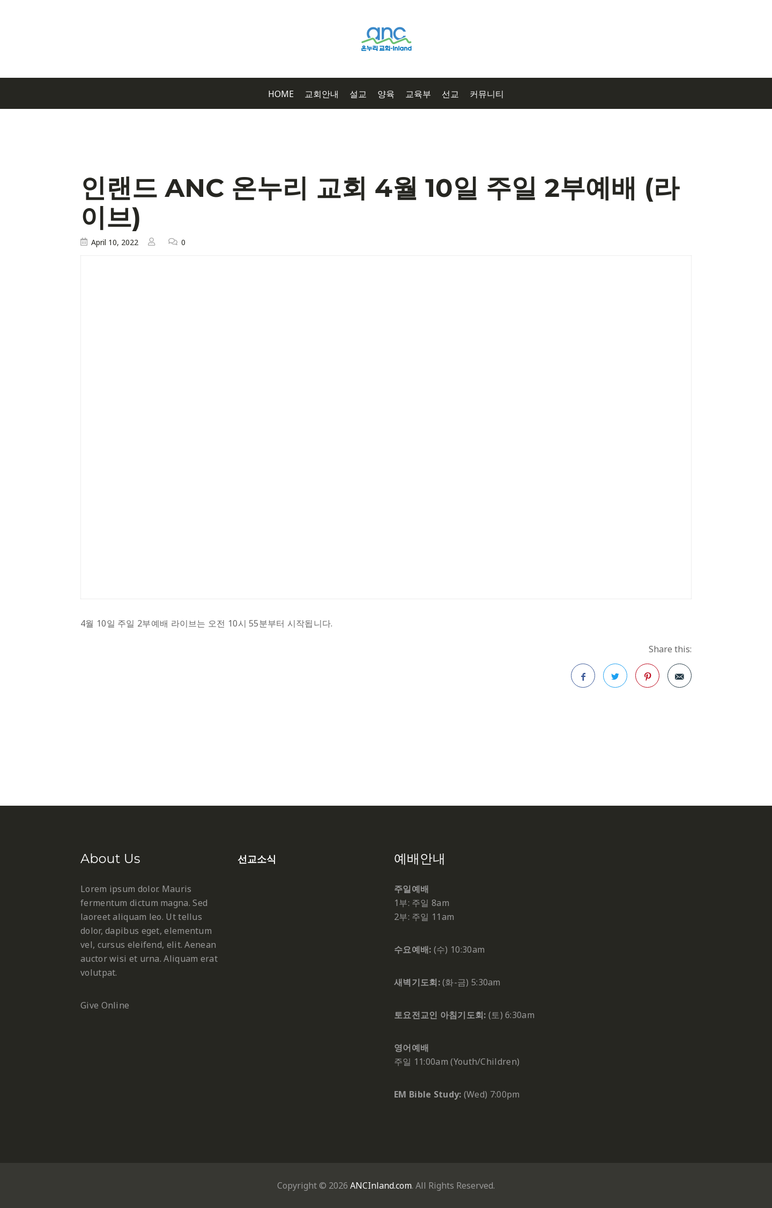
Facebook (583, 679)
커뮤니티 (487, 94)
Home (281, 94)
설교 (358, 94)
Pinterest (647, 679)
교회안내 (322, 94)
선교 (450, 94)
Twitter (615, 679)
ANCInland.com (381, 1185)
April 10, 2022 (114, 242)
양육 (386, 94)
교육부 (418, 94)
